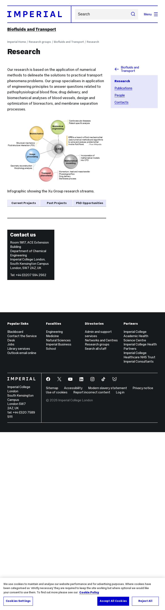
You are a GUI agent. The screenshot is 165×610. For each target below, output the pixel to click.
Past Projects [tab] (57, 203)
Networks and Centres (101, 518)
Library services (18, 527)
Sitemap (52, 566)
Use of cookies (56, 570)
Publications (123, 88)
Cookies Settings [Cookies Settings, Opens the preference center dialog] (18, 601)
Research (93, 42)
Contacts (121, 102)
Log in (120, 570)
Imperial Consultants (139, 539)
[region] (82, 594)
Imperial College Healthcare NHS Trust (139, 533)
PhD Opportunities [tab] (89, 203)
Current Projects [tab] (23, 203)
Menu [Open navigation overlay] (151, 14)
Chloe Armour (54, 269)
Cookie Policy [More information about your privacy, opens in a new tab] (89, 592)
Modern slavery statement (107, 566)
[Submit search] (133, 14)
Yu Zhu (48, 234)
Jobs (10, 522)
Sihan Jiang (48, 343)
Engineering (54, 509)
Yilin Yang (46, 318)
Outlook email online (21, 531)
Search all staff (95, 527)
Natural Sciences (58, 518)
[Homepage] (39, 14)
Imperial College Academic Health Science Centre (136, 513)
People (120, 95)
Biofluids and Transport (31, 29)
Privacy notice (143, 566)
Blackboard (15, 509)
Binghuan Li (48, 367)
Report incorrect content (91, 570)
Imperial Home (16, 42)
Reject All (145, 601)
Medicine (52, 514)
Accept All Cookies (113, 601)
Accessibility (73, 566)
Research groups (40, 42)
